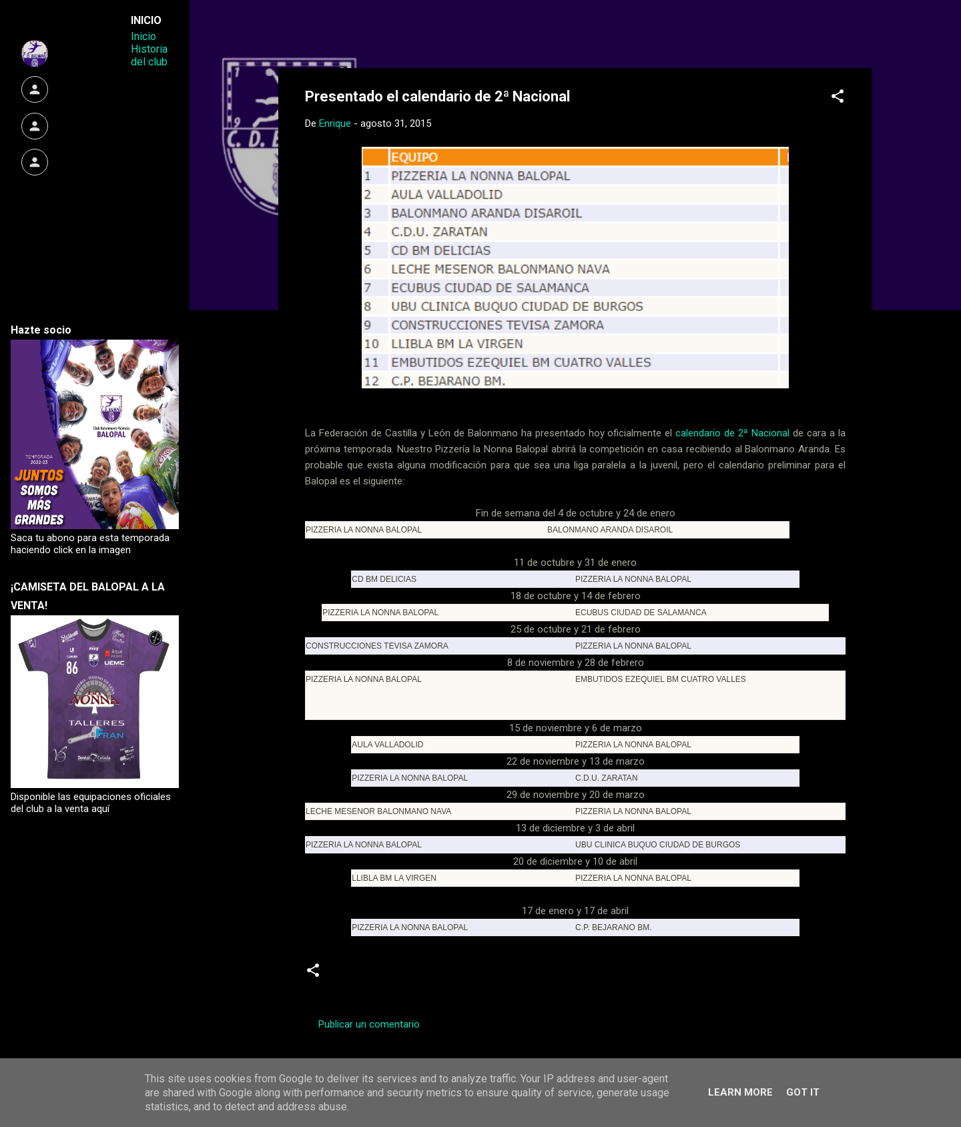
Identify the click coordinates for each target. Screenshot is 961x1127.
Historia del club (149, 55)
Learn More (740, 1092)
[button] (838, 98)
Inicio (143, 36)
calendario (360, 975)
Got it (803, 1092)
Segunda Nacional (439, 975)
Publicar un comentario (369, 1024)
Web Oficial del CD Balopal (406, 32)
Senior (511, 975)
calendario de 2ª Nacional (734, 433)
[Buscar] (864, 36)
